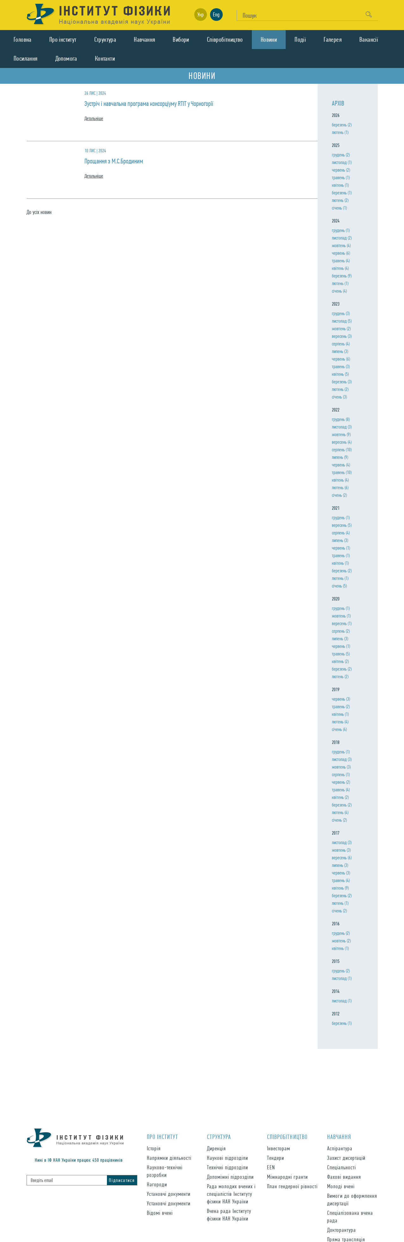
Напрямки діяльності (169, 1157)
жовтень (341, 245)
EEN (271, 1167)
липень (340, 351)
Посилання (26, 58)
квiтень (340, 185)
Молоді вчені (341, 1186)
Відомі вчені (160, 1212)
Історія (154, 1148)
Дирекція (216, 1148)
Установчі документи (168, 1193)
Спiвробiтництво (225, 39)
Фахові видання (344, 1176)
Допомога (66, 58)
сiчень (339, 208)
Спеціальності (341, 1167)
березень (341, 125)
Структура (105, 39)
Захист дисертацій (346, 1157)
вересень (341, 336)
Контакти (105, 58)
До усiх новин (39, 212)
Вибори (181, 39)
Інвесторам (278, 1148)
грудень (341, 155)
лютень (340, 132)
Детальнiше (93, 118)
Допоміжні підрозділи (230, 1176)
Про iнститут (63, 39)
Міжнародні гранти (287, 1176)
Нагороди (157, 1184)
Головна (23, 39)
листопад (341, 162)
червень (341, 170)
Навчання (144, 39)
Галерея (333, 39)
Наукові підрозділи (227, 1157)
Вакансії (368, 39)
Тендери (275, 1157)
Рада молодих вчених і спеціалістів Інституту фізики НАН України (231, 1194)
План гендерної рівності (292, 1186)
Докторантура (341, 1230)
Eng (216, 14)
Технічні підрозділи (227, 1167)
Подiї (300, 39)
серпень (341, 344)
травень (341, 177)
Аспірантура (339, 1148)
